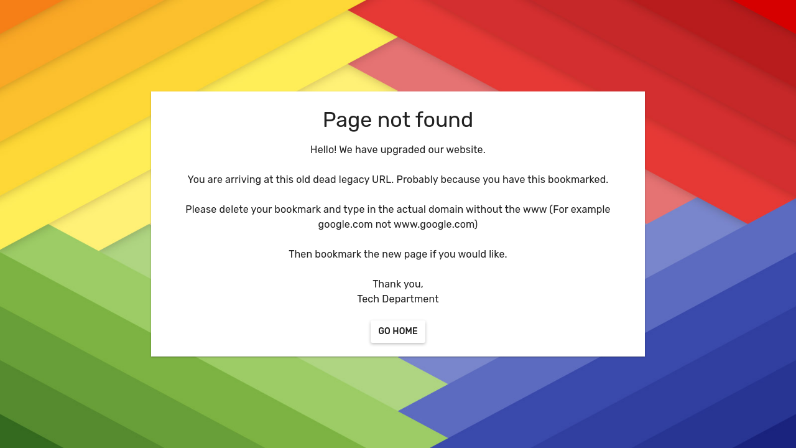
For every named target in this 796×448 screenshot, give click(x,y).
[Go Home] (398, 331)
